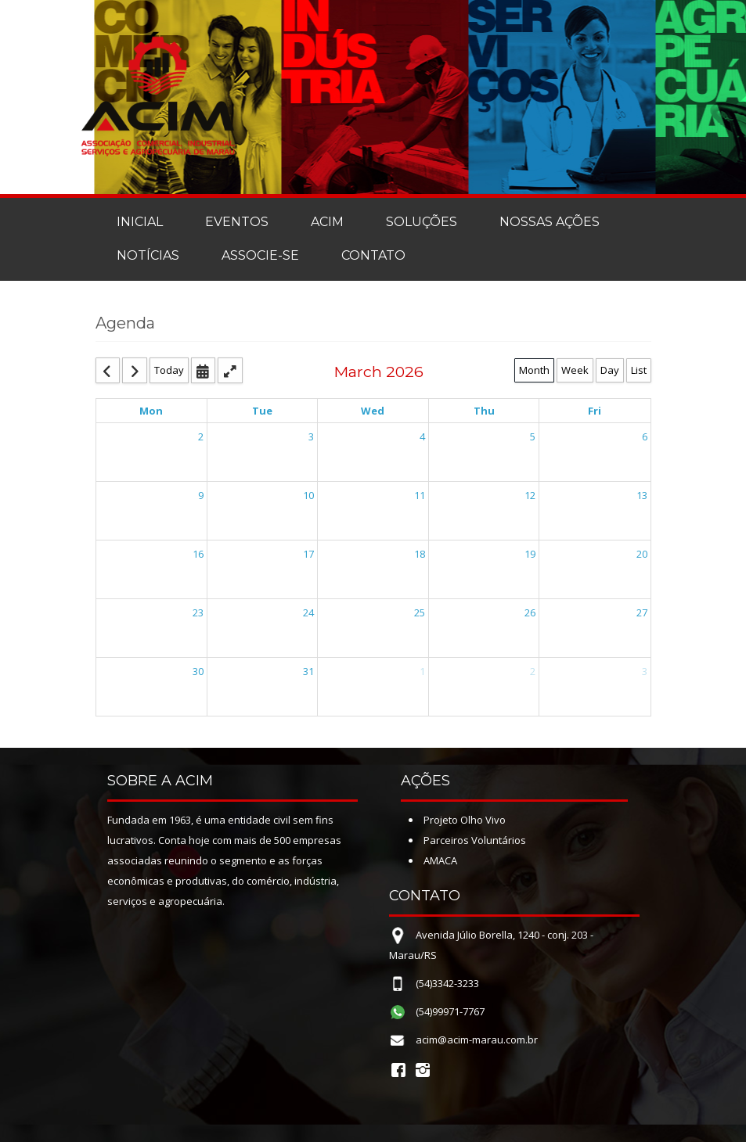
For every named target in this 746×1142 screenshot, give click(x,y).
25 (419, 612)
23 (198, 612)
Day (609, 370)
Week (575, 370)
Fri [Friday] (594, 411)
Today (169, 370)
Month (534, 370)
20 (641, 554)
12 (529, 495)
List (639, 370)
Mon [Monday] (151, 411)
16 (198, 554)
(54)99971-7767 (450, 1011)
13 (641, 495)
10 (308, 495)
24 (308, 612)
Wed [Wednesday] (372, 411)
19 (529, 554)
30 (198, 671)
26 (529, 612)
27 (641, 612)
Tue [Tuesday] (262, 411)
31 (308, 671)
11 (419, 495)
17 (308, 554)
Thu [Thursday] (484, 411)
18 (419, 554)
